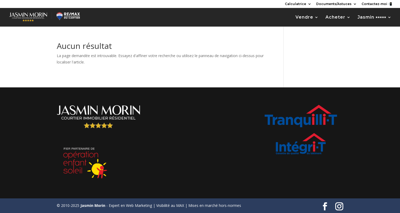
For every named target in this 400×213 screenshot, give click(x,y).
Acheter (335, 17)
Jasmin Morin (92, 205)
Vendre (304, 17)
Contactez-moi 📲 (377, 4)
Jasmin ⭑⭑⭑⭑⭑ (372, 17)
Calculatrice (295, 4)
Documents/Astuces (333, 4)
